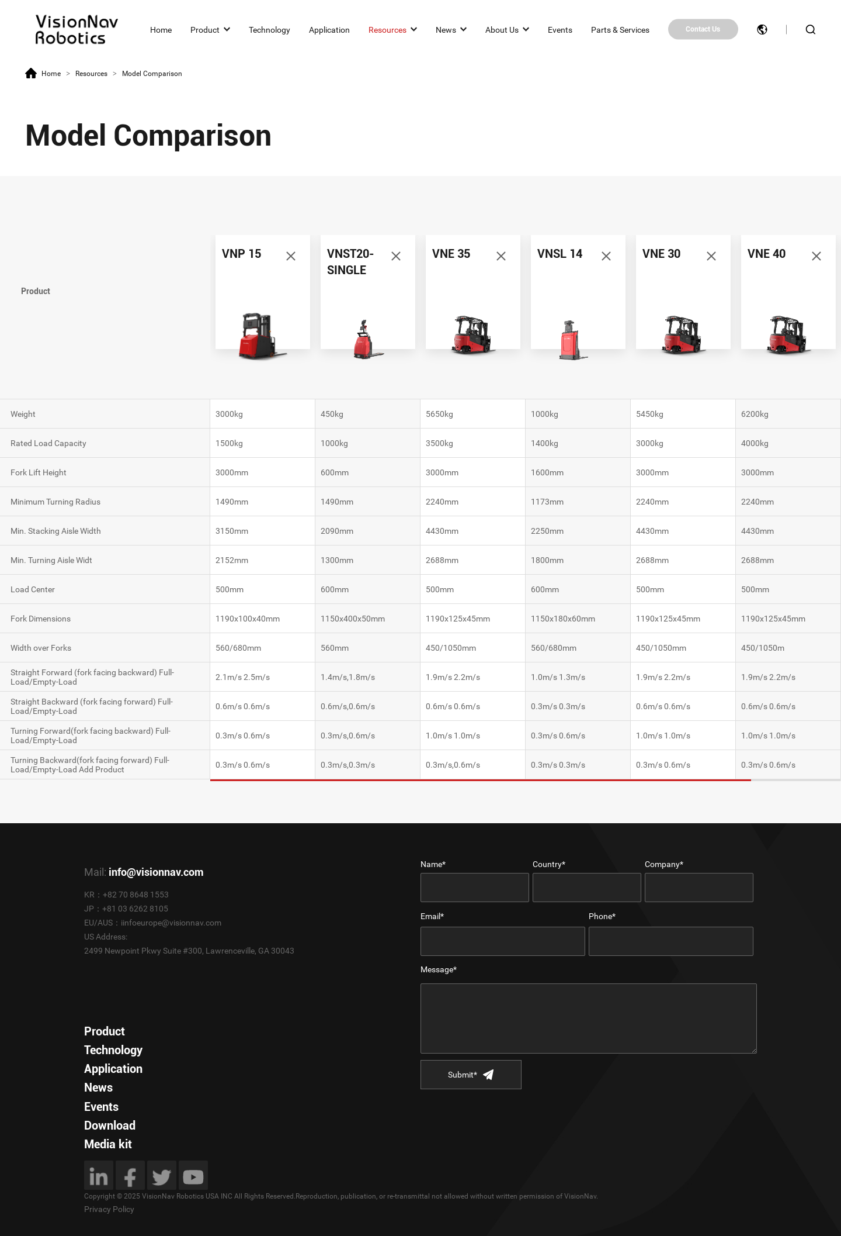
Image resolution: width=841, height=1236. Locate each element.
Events (560, 29)
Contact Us (703, 29)
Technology (269, 29)
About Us (502, 29)
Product (205, 29)
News (446, 29)
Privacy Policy (109, 1209)
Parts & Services (620, 29)
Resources (387, 29)
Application (329, 29)
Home (161, 29)
